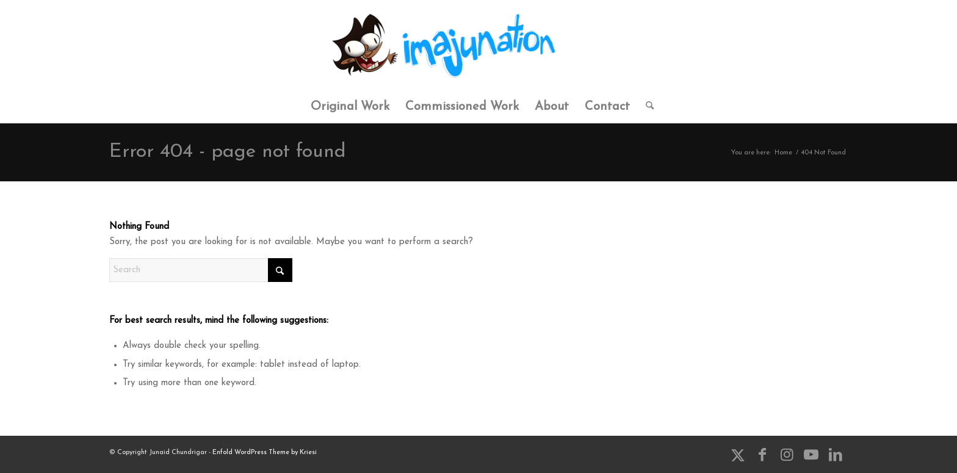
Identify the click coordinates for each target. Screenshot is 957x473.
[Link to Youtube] (811, 454)
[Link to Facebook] (762, 454)
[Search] (646, 107)
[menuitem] (350, 107)
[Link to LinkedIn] (835, 454)
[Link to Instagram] (787, 454)
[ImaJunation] (478, 46)
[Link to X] (738, 454)
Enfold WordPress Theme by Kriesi (264, 452)
